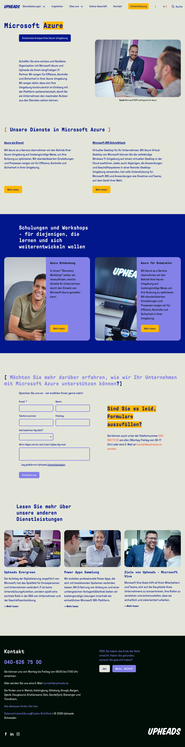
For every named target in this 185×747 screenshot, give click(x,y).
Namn (58, 401)
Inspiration (57, 6)
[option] (170, 744)
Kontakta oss (29, 475)
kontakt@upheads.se (55, 683)
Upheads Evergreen (19, 572)
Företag (59, 415)
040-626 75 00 (23, 662)
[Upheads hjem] (12, 6)
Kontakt (117, 6)
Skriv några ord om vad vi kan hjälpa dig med (42, 444)
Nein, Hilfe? (124, 668)
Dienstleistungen (32, 6)
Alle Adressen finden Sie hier (20, 706)
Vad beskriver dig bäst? (31, 430)
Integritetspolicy (56, 464)
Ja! (104, 668)
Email (23, 401)
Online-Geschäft (98, 6)
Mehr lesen (13, 189)
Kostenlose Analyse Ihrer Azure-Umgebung (45, 38)
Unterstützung (138, 6)
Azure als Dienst (14, 142)
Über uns (74, 6)
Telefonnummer (27, 415)
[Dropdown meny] (44, 6)
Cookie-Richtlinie (42, 713)
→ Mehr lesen (11, 606)
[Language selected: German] (174, 744)
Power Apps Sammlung (81, 572)
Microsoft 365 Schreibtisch (108, 142)
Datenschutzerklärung (17, 713)
